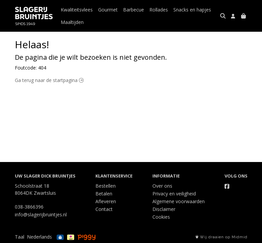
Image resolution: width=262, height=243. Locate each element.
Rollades (158, 9)
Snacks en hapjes (192, 9)
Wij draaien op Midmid (222, 237)
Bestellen (105, 186)
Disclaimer (163, 209)
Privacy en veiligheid (174, 193)
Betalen (103, 193)
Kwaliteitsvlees (77, 9)
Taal (19, 237)
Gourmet (108, 9)
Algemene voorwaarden (178, 201)
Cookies (161, 217)
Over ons (162, 186)
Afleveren (105, 201)
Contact (104, 209)
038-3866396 (29, 207)
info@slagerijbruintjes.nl (41, 214)
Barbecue (133, 9)
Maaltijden (72, 22)
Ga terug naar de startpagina (49, 80)
